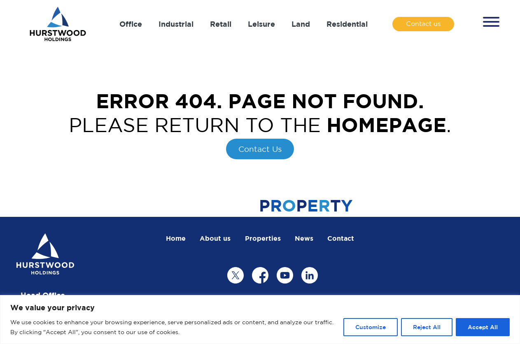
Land (300, 24)
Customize (370, 327)
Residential (347, 24)
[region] (260, 319)
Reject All (427, 327)
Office (130, 24)
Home (176, 238)
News (304, 238)
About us (215, 238)
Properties (263, 238)
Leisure (261, 24)
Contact (340, 238)
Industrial (176, 24)
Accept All (483, 327)
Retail (220, 24)
